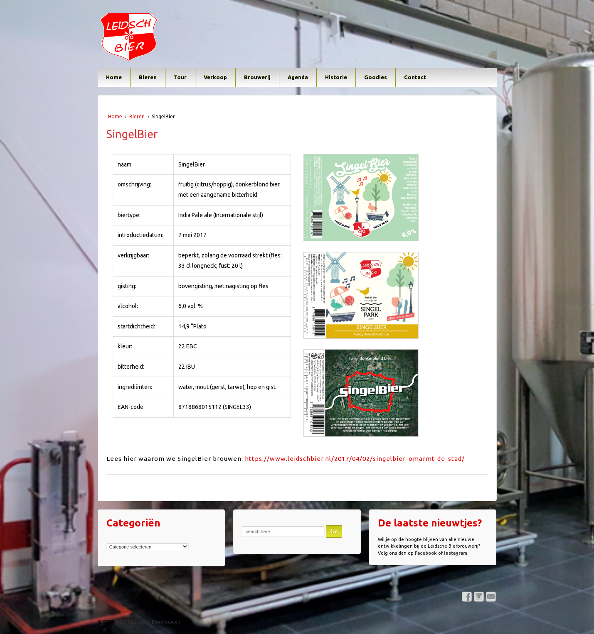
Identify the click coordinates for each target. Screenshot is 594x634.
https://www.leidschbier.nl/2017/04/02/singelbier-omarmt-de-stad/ (355, 458)
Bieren (148, 77)
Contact (415, 77)
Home (114, 77)
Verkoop (215, 77)
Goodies (375, 77)
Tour (180, 77)
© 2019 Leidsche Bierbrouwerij (147, 621)
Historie (336, 77)
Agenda (298, 77)
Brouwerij (257, 77)
